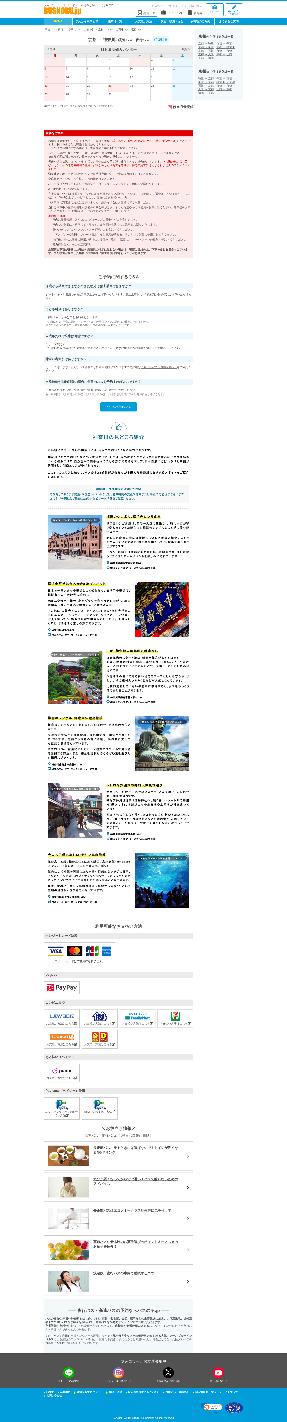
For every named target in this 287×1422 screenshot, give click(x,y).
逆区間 (161, 39)
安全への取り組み (192, 5)
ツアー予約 (171, 12)
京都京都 (224, 50)
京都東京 (206, 47)
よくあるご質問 (229, 21)
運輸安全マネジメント (90, 1392)
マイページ (214, 9)
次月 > (186, 49)
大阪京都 (206, 89)
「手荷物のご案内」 (100, 148)
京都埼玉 (206, 43)
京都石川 (206, 50)
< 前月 (51, 49)
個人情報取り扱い (205, 1392)
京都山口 (224, 54)
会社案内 (65, 1392)
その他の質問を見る (118, 406)
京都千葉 (224, 43)
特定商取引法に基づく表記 (143, 1392)
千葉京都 (224, 78)
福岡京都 (206, 92)
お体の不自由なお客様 (165, 5)
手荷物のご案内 (200, 21)
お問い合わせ (54, 1395)
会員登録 (234, 10)
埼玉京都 (206, 78)
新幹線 (195, 12)
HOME (58, 21)
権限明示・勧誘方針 (177, 1392)
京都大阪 (206, 54)
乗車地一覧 (115, 21)
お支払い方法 (143, 21)
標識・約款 (115, 1392)
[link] (212, 1407)
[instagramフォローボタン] (118, 1372)
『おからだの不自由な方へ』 (159, 367)
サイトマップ (230, 1392)
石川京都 (206, 85)
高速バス (146, 12)
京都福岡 (206, 58)
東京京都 (206, 82)
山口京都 (224, 89)
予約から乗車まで (87, 21)
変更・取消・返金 (172, 21)
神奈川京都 (225, 82)
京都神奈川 (225, 47)
